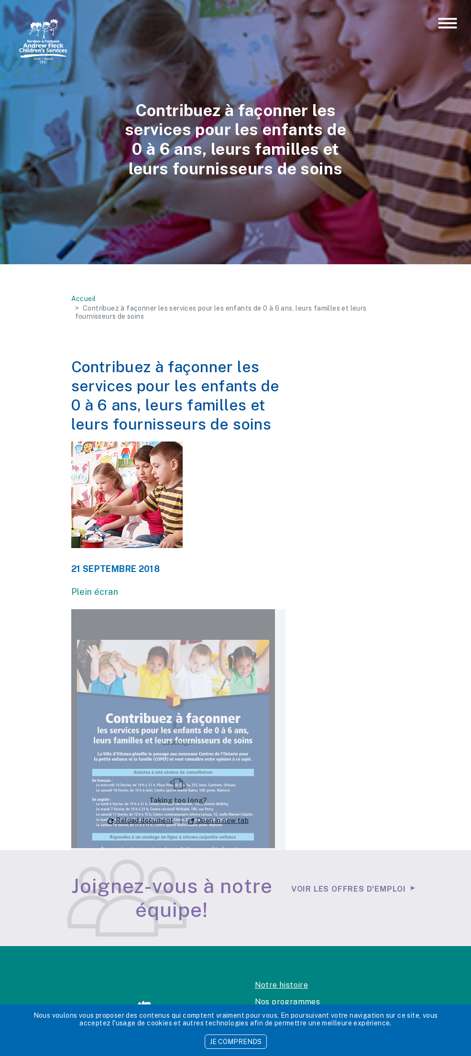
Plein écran (94, 592)
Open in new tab (218, 820)
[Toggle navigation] (447, 23)
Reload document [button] (140, 820)
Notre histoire (281, 985)
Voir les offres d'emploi (348, 889)
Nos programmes (287, 1001)
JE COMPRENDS (236, 1041)
